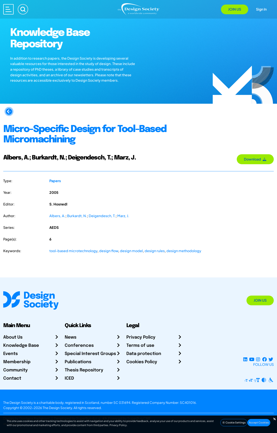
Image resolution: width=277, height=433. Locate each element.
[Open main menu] (8, 9)
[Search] (23, 9)
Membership (17, 362)
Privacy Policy (140, 337)
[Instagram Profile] (258, 359)
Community (15, 370)
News (70, 337)
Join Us (234, 9)
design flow (108, 250)
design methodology (183, 250)
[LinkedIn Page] (245, 359)
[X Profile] (271, 359)
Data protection (143, 354)
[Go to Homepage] (138, 9)
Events (10, 354)
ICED (69, 378)
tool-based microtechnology (73, 250)
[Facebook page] (264, 359)
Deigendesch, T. (102, 215)
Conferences (79, 345)
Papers (55, 180)
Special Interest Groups (90, 354)
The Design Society (57, 408)
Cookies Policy (141, 362)
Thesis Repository (84, 370)
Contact (12, 378)
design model (131, 250)
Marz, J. (123, 215)
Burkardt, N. (77, 215)
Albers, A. (57, 215)
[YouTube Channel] (251, 359)
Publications (78, 362)
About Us (13, 337)
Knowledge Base (21, 345)
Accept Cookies (259, 422)
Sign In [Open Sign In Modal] (261, 9)
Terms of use (140, 345)
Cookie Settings (234, 422)
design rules (155, 250)
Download (255, 159)
